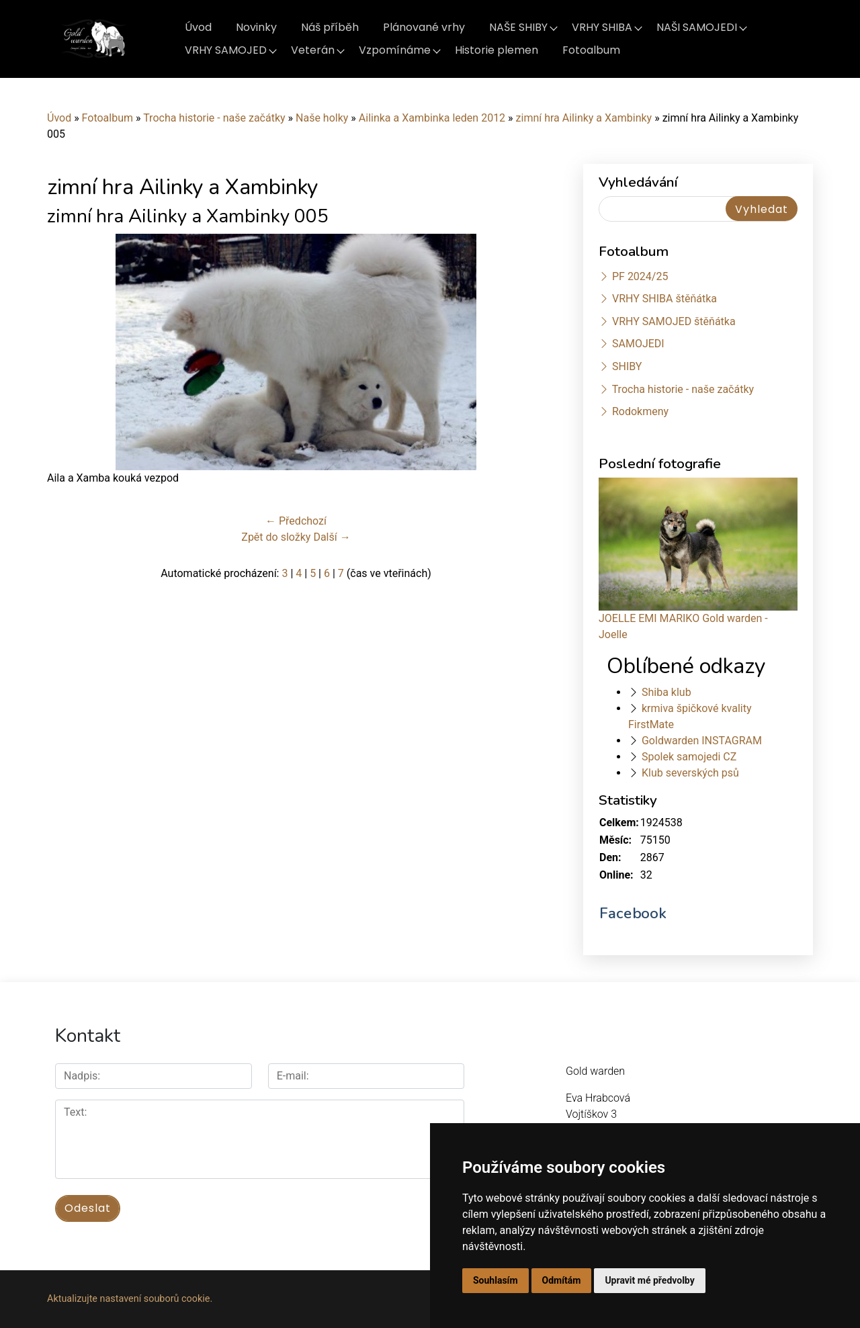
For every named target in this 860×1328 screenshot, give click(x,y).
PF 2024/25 (640, 276)
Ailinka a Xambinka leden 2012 (432, 118)
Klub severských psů (690, 772)
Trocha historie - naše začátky (214, 118)
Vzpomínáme (395, 50)
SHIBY (627, 366)
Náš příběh (330, 27)
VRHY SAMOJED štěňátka (674, 321)
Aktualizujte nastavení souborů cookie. (129, 1298)
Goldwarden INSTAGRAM (702, 740)
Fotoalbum (591, 50)
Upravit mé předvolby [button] (649, 1280)
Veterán (313, 50)
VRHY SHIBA (602, 27)
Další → (331, 537)
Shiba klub (666, 692)
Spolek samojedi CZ (689, 756)
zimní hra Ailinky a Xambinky (584, 118)
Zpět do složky (275, 537)
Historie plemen (496, 50)
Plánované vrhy (424, 27)
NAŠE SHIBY (518, 27)
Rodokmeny (640, 411)
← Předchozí (296, 521)
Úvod (198, 27)
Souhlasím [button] (495, 1280)
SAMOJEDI (638, 343)
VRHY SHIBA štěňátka (664, 298)
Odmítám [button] (561, 1280)
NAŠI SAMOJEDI (696, 27)
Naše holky (323, 118)
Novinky (256, 27)
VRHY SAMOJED (226, 50)
